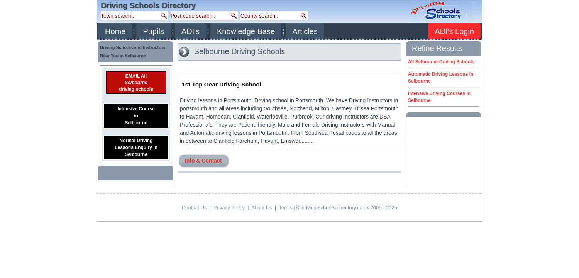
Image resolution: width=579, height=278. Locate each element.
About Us (261, 207)
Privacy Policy (229, 207)
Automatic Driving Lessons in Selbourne (440, 77)
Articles (305, 31)
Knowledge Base (246, 31)
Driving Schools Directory (148, 5)
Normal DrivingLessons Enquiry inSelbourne (136, 147)
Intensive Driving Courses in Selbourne (439, 97)
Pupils (153, 31)
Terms (285, 207)
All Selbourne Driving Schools (441, 61)
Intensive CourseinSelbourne (136, 115)
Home (115, 31)
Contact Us (194, 207)
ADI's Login (454, 31)
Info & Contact (203, 161)
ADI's (190, 31)
